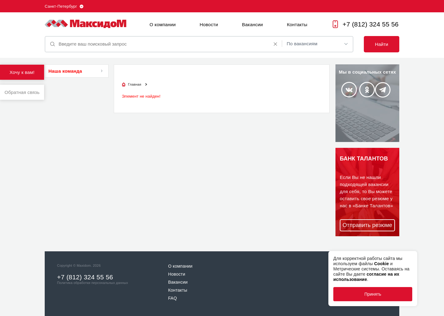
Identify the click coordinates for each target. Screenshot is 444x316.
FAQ (172, 298)
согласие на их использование (366, 277)
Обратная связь (22, 92)
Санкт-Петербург (61, 6)
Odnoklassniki (367, 89)
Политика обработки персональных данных (92, 283)
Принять (372, 294)
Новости (209, 24)
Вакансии (252, 24)
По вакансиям (302, 43)
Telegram (383, 90)
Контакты (297, 24)
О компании (163, 24)
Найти (381, 44)
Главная (134, 84)
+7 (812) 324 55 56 (371, 24)
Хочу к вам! (22, 72)
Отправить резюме (367, 225)
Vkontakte (349, 89)
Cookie (381, 263)
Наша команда (65, 71)
